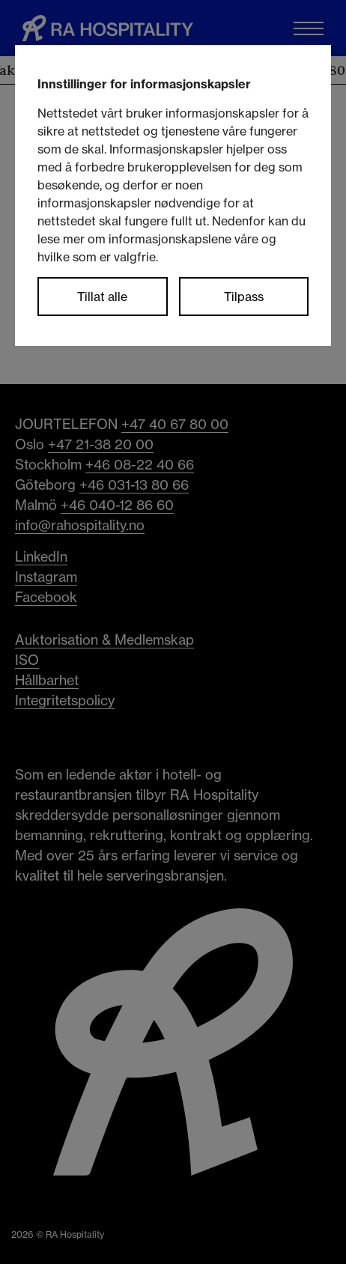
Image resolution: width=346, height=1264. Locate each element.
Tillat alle (102, 296)
